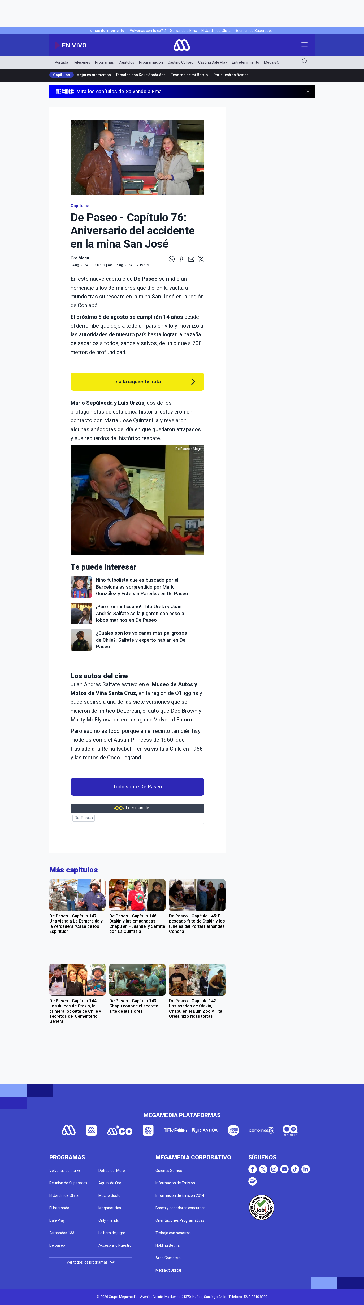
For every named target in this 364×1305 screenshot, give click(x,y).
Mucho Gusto (109, 1195)
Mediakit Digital (168, 1270)
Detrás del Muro (111, 1170)
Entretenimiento (245, 62)
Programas (104, 62)
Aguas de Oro (109, 1183)
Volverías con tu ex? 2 (148, 30)
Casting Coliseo (180, 62)
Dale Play (57, 1220)
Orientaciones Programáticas (180, 1220)
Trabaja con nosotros (173, 1233)
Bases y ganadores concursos (180, 1208)
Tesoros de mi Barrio (189, 75)
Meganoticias (109, 1208)
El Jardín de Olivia (216, 30)
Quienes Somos (168, 1170)
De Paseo (146, 279)
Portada (61, 62)
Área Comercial (168, 1258)
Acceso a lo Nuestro (115, 1245)
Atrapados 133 (61, 1233)
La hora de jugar (111, 1233)
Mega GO (271, 62)
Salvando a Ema (183, 30)
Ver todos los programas (91, 1262)
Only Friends (108, 1220)
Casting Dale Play (212, 62)
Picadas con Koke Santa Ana (141, 75)
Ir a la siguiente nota (137, 381)
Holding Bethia (167, 1245)
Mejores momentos (93, 75)
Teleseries (81, 62)
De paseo (57, 1245)
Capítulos (126, 62)
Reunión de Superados (254, 30)
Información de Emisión (175, 1183)
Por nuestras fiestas (231, 75)
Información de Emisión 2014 (179, 1195)
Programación (151, 62)
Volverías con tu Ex (65, 1170)
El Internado (59, 1208)
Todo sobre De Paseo (137, 787)
